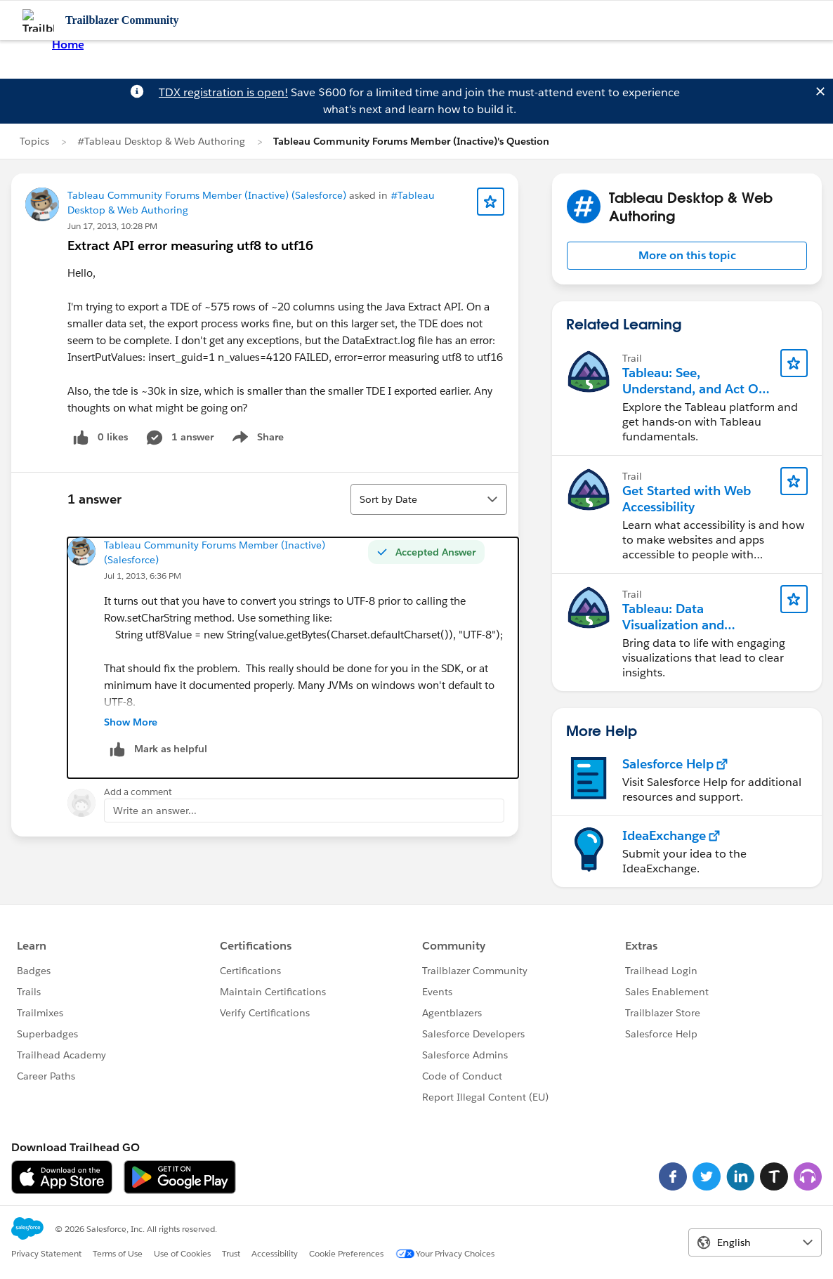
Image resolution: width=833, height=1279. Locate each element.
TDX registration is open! (223, 92)
